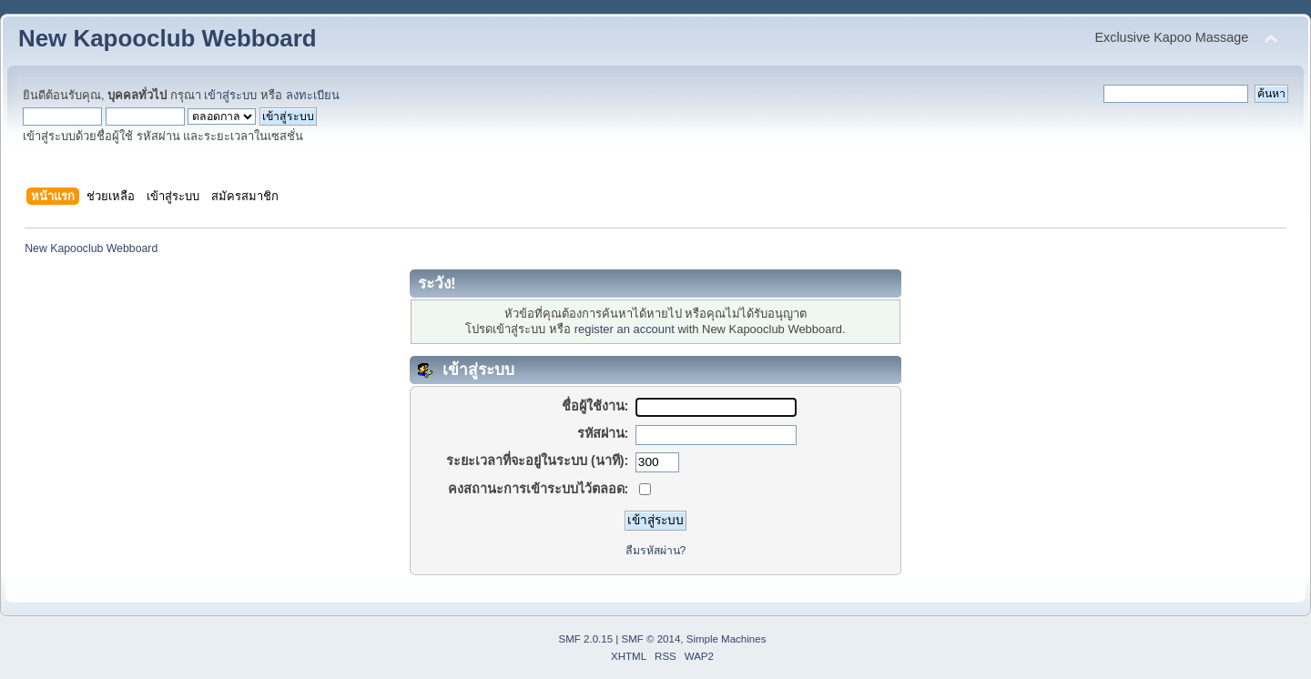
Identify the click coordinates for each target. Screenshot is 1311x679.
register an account (624, 329)
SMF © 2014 (651, 638)
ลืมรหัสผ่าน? (655, 550)
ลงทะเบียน (313, 95)
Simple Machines (726, 638)
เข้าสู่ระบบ (230, 95)
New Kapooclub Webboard (167, 38)
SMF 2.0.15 (586, 638)
